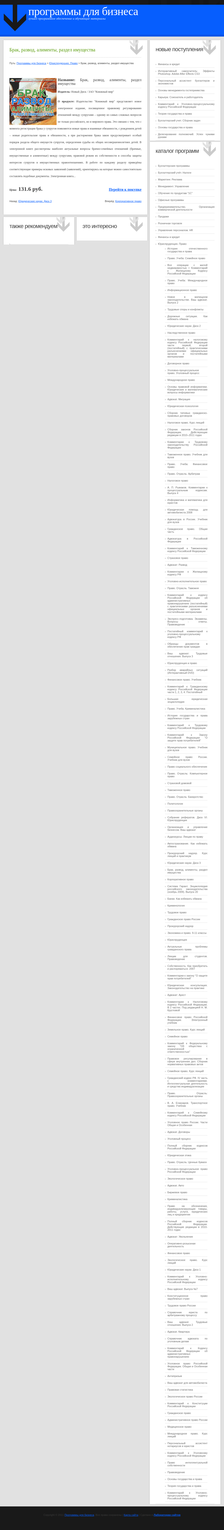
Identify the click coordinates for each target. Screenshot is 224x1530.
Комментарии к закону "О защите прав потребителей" (187, 977)
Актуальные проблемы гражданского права (187, 948)
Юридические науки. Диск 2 (184, 325)
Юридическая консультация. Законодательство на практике (187, 987)
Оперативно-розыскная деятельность (181, 1245)
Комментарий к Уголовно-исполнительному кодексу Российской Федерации (187, 1279)
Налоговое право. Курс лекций (185, 422)
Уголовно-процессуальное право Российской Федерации (187, 1170)
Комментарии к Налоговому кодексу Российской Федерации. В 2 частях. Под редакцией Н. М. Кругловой (187, 1006)
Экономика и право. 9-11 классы (187, 932)
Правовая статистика (180, 1389)
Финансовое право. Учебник (184, 679)
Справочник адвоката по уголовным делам (187, 1340)
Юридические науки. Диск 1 (184, 1269)
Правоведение (176, 1472)
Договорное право (178, 363)
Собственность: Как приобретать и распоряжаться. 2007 (187, 967)
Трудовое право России (181, 1305)
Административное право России (187, 1419)
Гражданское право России (183, 919)
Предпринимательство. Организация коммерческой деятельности (186, 208)
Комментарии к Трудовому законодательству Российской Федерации (187, 445)
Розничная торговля (170, 223)
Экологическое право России (184, 1396)
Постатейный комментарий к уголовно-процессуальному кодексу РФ (187, 634)
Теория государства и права (175, 113)
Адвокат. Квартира (178, 1331)
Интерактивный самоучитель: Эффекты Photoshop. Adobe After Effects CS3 (186, 72)
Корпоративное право (180, 879)
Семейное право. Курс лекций (185, 1071)
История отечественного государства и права (187, 250)
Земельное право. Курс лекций (186, 1029)
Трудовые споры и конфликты (185, 309)
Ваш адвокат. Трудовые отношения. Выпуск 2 (187, 1323)
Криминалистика (177, 1199)
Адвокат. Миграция (178, 399)
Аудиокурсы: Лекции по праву (185, 836)
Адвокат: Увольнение (180, 1236)
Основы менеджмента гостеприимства (181, 90)
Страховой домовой (179, 783)
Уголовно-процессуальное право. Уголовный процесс (183, 371)
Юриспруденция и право (182, 663)
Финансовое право (178, 1253)
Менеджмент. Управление (173, 186)
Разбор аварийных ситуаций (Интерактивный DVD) (187, 671)
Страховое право (177, 558)
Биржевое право (177, 1192)
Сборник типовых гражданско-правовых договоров (187, 414)
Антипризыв (174, 1376)
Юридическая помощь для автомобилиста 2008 (187, 511)
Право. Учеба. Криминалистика (186, 708)
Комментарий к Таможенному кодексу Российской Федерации (187, 550)
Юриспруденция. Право (172, 243)
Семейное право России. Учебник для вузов (187, 758)
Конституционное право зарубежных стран (187, 1297)
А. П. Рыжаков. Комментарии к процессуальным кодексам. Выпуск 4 (187, 490)
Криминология (176, 905)
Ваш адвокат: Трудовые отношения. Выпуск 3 (187, 655)
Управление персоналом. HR (175, 230)
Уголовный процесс (179, 1138)
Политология (175, 803)
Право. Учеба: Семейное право (186, 258)
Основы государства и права (175, 127)
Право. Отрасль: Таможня (183, 588)
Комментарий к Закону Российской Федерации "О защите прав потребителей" (187, 737)
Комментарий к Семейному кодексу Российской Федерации (187, 1114)
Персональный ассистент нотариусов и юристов (187, 1444)
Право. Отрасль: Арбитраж (183, 473)
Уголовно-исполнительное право (187, 581)
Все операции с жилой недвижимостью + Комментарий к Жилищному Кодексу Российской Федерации (187, 269)
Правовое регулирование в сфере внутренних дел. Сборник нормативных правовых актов (187, 1061)
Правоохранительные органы (185, 810)
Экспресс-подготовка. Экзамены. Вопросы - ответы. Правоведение (187, 621)
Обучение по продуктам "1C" (175, 193)
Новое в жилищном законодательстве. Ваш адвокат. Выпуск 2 (187, 299)
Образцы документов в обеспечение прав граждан (187, 645)
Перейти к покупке (125, 189)
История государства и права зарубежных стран (187, 717)
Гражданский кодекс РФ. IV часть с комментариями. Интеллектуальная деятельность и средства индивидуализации (187, 1082)
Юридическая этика (179, 1155)
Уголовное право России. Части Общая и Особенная (187, 1124)
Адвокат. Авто (175, 1185)
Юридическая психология (182, 406)
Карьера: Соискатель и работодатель (180, 97)
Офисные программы (171, 200)
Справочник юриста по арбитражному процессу (187, 1314)
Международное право (181, 379)
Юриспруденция (177, 939)
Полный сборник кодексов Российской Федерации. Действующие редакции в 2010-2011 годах (187, 1225)
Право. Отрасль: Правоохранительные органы (187, 1095)
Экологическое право (180, 1178)
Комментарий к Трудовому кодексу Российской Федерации (187, 726)
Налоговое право (177, 480)
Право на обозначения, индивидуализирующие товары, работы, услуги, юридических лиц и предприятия (187, 1210)
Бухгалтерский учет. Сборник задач (179, 120)
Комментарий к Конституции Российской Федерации (187, 1405)
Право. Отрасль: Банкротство (185, 796)
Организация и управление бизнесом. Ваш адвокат (187, 828)
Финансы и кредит (169, 64)
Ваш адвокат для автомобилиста (187, 1382)
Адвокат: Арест (176, 995)
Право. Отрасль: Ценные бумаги (187, 1162)
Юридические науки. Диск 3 (184, 862)
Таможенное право (178, 790)
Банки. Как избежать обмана (184, 898)
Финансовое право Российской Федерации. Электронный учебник (187, 1020)
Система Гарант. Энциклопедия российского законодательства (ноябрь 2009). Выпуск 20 (187, 889)
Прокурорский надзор (180, 926)
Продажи (163, 216)
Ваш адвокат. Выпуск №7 (182, 1289)
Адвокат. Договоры (178, 1132)
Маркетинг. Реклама (170, 179)
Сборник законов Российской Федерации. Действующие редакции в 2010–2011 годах (187, 432)
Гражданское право (179, 1413)
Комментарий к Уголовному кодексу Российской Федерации (187, 1454)
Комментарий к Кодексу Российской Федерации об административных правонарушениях (187, 1352)
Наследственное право (181, 332)
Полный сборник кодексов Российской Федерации (187, 1147)
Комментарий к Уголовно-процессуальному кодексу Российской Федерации (186, 105)
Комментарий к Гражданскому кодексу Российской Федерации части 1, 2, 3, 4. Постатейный (187, 689)
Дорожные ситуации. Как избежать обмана (187, 317)
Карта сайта (131, 1514)
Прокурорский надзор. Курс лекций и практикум (187, 854)
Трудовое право (177, 912)
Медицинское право (179, 1426)
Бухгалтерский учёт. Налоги (174, 172)
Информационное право (182, 290)
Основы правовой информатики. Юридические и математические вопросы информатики (187, 389)
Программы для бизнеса (83, 11)
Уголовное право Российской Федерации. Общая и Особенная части (187, 1366)
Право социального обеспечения (187, 766)
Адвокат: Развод (177, 564)
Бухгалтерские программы (174, 165)
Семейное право (177, 1036)
